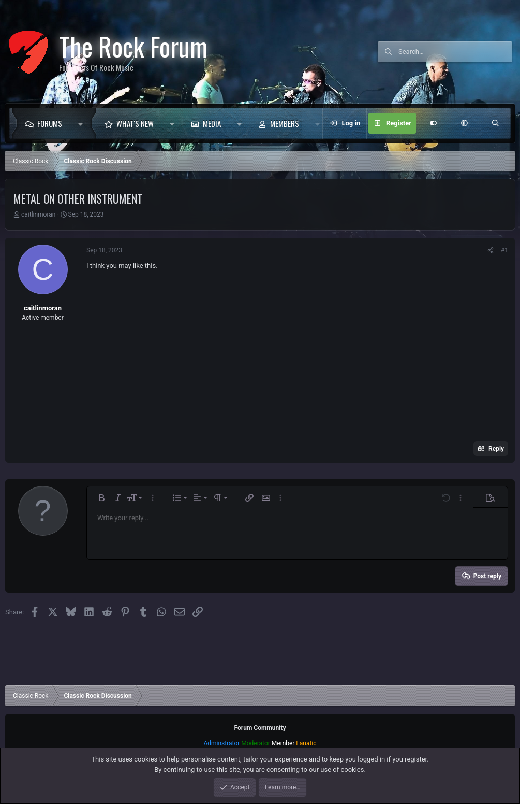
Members (284, 123)
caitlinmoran (38, 214)
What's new (135, 123)
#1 (504, 250)
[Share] (490, 250)
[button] (83, 123)
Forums (49, 123)
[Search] (455, 51)
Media (212, 123)
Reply (496, 448)
